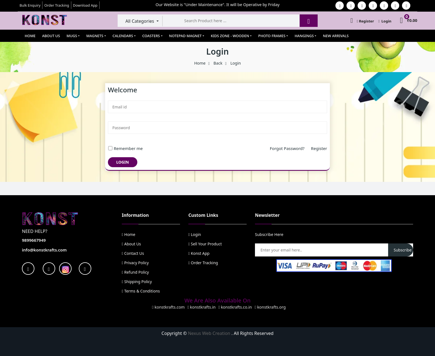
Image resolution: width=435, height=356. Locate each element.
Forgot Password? (290, 148)
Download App (85, 5)
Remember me (125, 148)
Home (30, 35)
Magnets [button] (94, 35)
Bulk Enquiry (30, 5)
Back (218, 63)
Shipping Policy (137, 281)
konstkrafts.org (270, 307)
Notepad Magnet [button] (185, 35)
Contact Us (133, 253)
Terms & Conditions (141, 291)
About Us (51, 35)
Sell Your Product (205, 243)
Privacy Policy (135, 262)
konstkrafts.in (202, 307)
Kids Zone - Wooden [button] (230, 35)
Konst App (198, 253)
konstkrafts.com (168, 307)
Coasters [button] (151, 35)
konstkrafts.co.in (235, 307)
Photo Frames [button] (271, 35)
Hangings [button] (304, 35)
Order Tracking (56, 5)
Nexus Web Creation (209, 333)
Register (365, 21)
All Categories (140, 21)
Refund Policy (135, 272)
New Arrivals (336, 35)
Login (384, 21)
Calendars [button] (123, 35)
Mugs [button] (72, 35)
